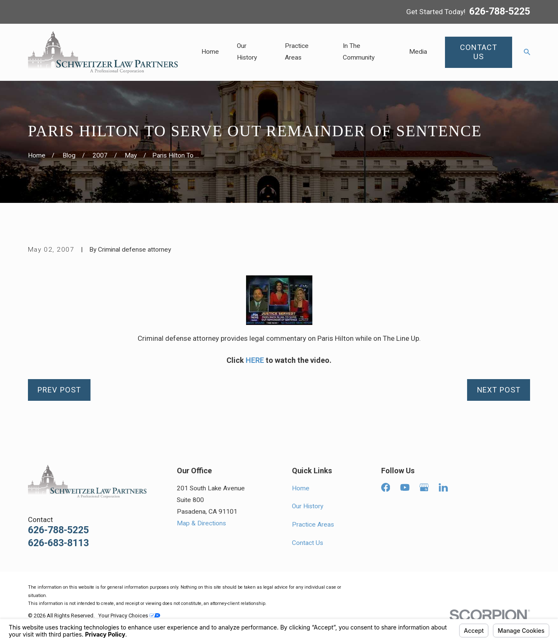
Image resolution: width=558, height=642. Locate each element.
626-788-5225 (499, 12)
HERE (255, 360)
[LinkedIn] (443, 487)
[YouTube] (405, 487)
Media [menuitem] (418, 51)
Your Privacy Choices (129, 615)
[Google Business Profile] (424, 487)
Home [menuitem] (210, 51)
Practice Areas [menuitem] (297, 51)
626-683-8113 (58, 543)
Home (300, 488)
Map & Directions (201, 523)
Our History (307, 506)
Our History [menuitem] (247, 51)
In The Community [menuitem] (359, 51)
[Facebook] (385, 487)
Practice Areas (313, 524)
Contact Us (307, 543)
